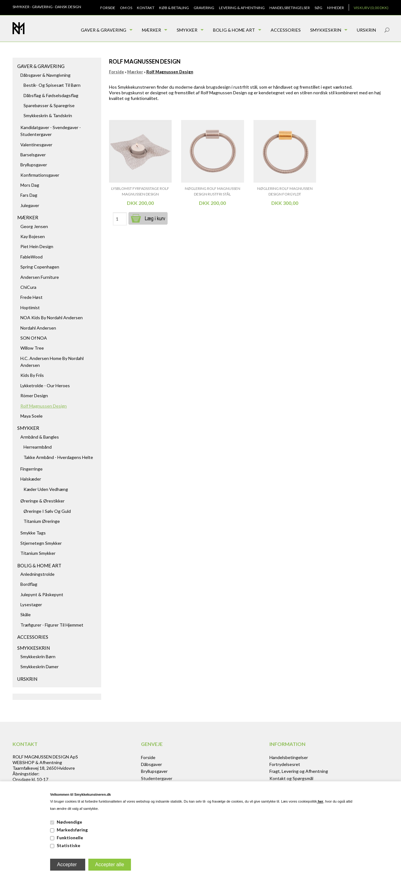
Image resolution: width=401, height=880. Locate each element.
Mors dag (29, 185)
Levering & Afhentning (242, 7)
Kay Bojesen (32, 236)
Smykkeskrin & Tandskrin (47, 115)
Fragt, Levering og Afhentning (298, 771)
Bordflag (28, 584)
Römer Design (34, 395)
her (320, 801)
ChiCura (28, 287)
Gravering (204, 7)
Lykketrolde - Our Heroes (45, 385)
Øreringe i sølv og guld (47, 511)
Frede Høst (31, 297)
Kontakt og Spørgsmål (291, 778)
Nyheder (335, 7)
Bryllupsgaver (33, 164)
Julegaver (29, 205)
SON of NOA (33, 338)
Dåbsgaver (151, 764)
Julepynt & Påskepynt (41, 594)
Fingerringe (31, 468)
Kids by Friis (32, 375)
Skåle (25, 614)
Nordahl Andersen (38, 328)
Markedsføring (72, 829)
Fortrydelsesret (284, 764)
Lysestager (31, 604)
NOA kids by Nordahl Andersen (51, 317)
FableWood (31, 256)
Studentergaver (156, 778)
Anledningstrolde (37, 574)
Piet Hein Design (36, 246)
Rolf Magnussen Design (43, 406)
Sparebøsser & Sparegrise (49, 105)
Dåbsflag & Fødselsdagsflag (50, 95)
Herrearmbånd (37, 447)
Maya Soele (31, 416)
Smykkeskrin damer (39, 666)
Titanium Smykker (37, 553)
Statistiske (68, 845)
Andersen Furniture (39, 277)
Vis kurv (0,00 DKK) (371, 7)
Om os (126, 7)
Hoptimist (30, 307)
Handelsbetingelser (289, 7)
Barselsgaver (33, 154)
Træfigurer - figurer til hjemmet (51, 624)
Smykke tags (33, 532)
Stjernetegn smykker (41, 543)
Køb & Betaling (174, 7)
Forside (107, 7)
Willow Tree (32, 348)
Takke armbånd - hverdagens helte (58, 457)
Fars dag (28, 195)
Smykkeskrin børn (37, 656)
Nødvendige (69, 822)
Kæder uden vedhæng (45, 489)
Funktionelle (70, 837)
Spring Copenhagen (39, 266)
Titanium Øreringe (41, 521)
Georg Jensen (34, 226)
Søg (318, 7)
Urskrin (366, 30)
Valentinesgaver (36, 144)
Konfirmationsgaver (39, 175)
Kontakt (145, 7)
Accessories (286, 30)
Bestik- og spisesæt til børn (52, 85)
